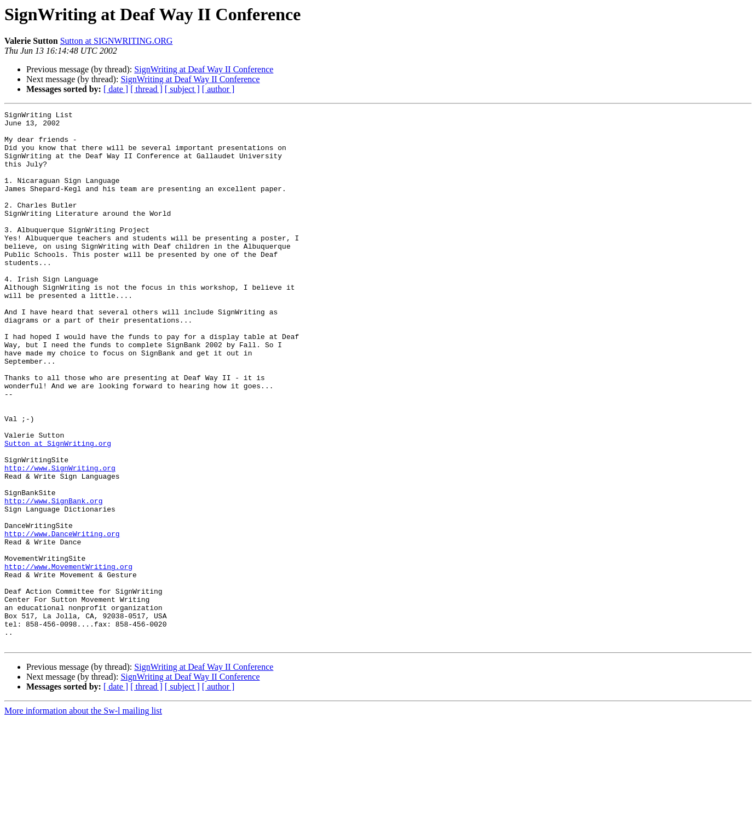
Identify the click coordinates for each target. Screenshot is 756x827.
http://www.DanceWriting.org (62, 619)
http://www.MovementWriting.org (68, 658)
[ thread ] (146, 89)
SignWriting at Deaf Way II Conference (203, 69)
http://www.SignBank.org (53, 579)
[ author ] (218, 89)
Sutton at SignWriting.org (57, 510)
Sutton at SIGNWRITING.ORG (116, 40)
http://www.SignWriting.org (60, 540)
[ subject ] (182, 89)
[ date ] (115, 89)
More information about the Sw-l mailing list (83, 817)
